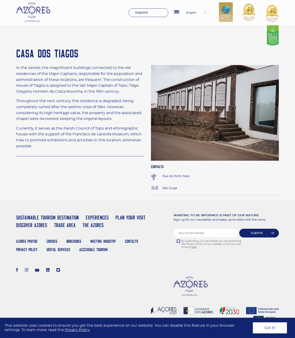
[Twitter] (58, 270)
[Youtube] (37, 270)
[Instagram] (26, 270)
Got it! (269, 328)
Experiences (97, 217)
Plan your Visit (130, 217)
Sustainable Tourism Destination (47, 217)
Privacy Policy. (77, 330)
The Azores (93, 225)
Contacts (131, 241)
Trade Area (65, 225)
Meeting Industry (103, 241)
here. (194, 247)
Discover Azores (31, 225)
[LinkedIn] (48, 270)
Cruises (52, 241)
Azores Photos (26, 241)
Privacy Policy (26, 249)
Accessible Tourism (93, 249)
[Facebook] (17, 270)
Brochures (73, 241)
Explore (141, 12)
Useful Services (58, 249)
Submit (257, 233)
